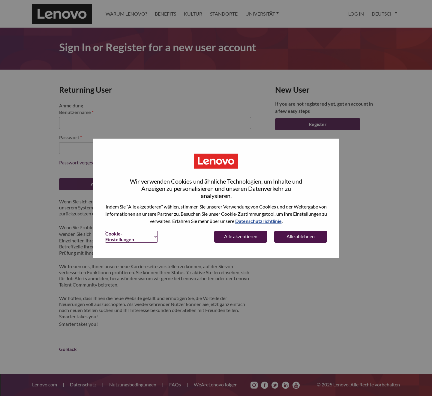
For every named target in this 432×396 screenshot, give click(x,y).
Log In (356, 13)
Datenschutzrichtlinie (258, 221)
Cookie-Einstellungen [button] (119, 236)
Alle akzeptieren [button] (240, 236)
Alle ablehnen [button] (300, 236)
